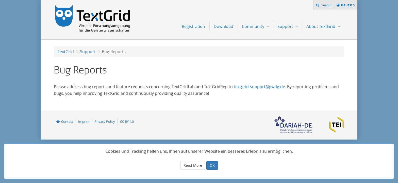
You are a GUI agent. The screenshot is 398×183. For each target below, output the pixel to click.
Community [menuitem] (253, 26)
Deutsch (348, 6)
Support (88, 51)
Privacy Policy (104, 121)
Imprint (84, 121)
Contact (67, 121)
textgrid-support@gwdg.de (259, 86)
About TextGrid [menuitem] (321, 26)
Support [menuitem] (285, 26)
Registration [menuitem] (193, 26)
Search (326, 5)
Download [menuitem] (223, 26)
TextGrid (66, 51)
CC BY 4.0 (127, 121)
